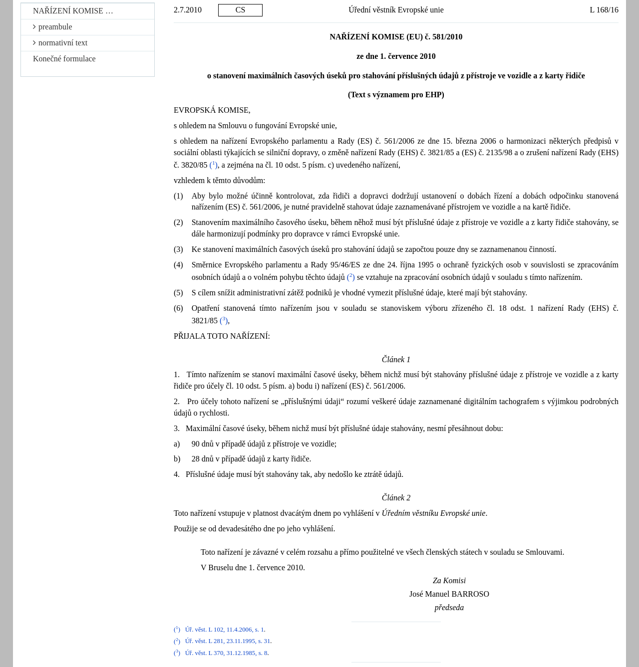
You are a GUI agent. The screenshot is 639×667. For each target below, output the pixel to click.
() (214, 165)
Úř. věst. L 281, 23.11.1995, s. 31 (228, 641)
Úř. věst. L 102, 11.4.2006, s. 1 (224, 629)
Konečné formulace (64, 58)
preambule (52, 26)
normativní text (60, 42)
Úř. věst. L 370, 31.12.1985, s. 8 (226, 653)
